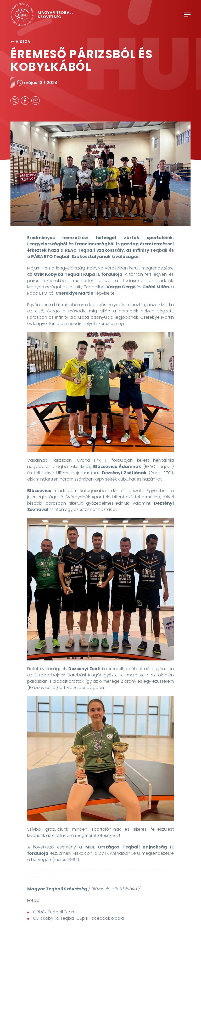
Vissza (20, 42)
